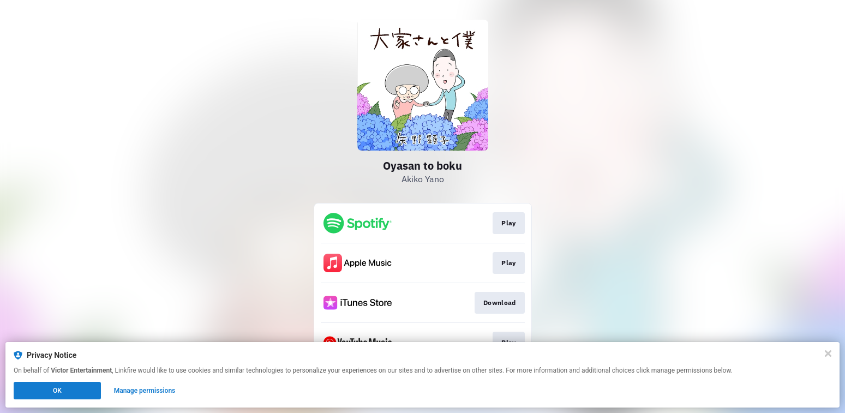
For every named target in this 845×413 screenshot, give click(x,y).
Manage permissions (145, 390)
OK (57, 390)
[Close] (828, 353)
